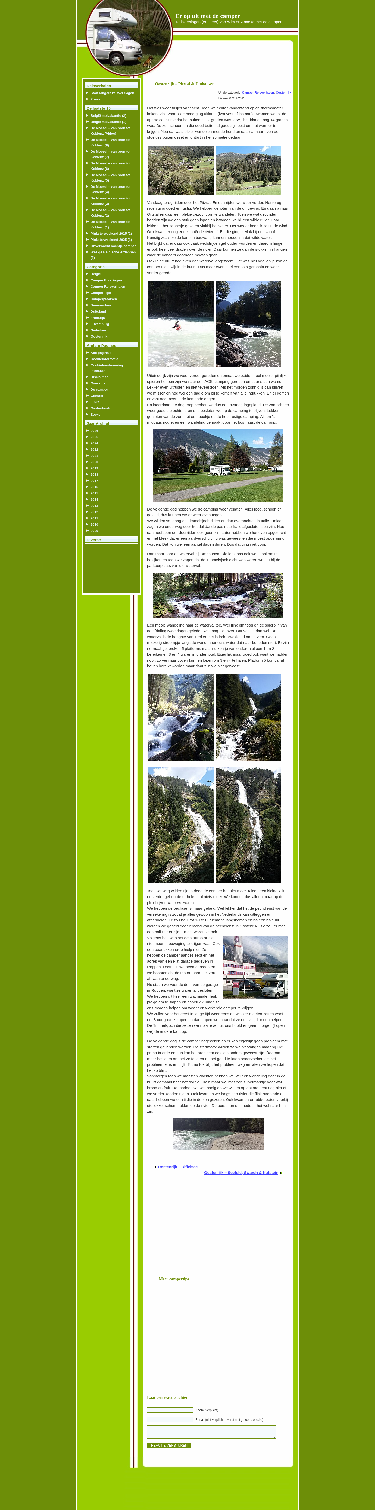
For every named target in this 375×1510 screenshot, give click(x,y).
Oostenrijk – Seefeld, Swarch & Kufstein (241, 1172)
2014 (94, 499)
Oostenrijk (283, 92)
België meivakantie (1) (108, 122)
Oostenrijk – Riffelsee (178, 1167)
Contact (97, 396)
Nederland (99, 330)
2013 (94, 506)
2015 (94, 493)
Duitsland (98, 311)
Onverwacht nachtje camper (113, 246)
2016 (94, 487)
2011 (94, 518)
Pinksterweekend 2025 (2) (111, 233)
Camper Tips (101, 293)
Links (95, 402)
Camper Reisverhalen (258, 92)
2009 (94, 531)
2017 (94, 481)
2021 (94, 456)
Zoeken (97, 99)
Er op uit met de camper (207, 15)
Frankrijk (98, 318)
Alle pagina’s (101, 353)
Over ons (98, 383)
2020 (94, 462)
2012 (94, 512)
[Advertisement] (230, 62)
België (96, 274)
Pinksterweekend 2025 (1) (111, 240)
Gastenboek (100, 408)
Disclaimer (99, 377)
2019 (94, 468)
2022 (94, 449)
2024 (94, 443)
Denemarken (101, 305)
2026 (94, 431)
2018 (94, 474)
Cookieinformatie (104, 359)
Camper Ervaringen (106, 280)
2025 (94, 437)
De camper (99, 389)
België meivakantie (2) (108, 116)
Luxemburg (100, 324)
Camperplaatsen (104, 299)
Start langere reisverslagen (112, 93)
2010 (94, 524)
